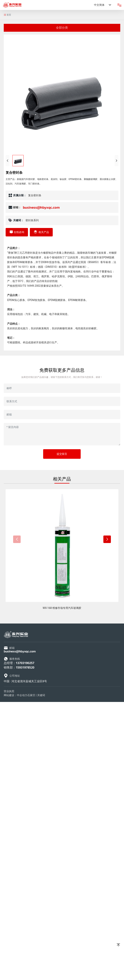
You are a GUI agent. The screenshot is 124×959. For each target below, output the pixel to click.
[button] (107, 539)
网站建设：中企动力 (15, 695)
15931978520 (25, 667)
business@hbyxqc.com (41, 207)
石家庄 (31, 695)
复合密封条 (34, 195)
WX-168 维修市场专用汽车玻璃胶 (62, 607)
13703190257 (25, 663)
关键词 (41, 695)
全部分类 (62, 27)
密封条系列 (32, 220)
